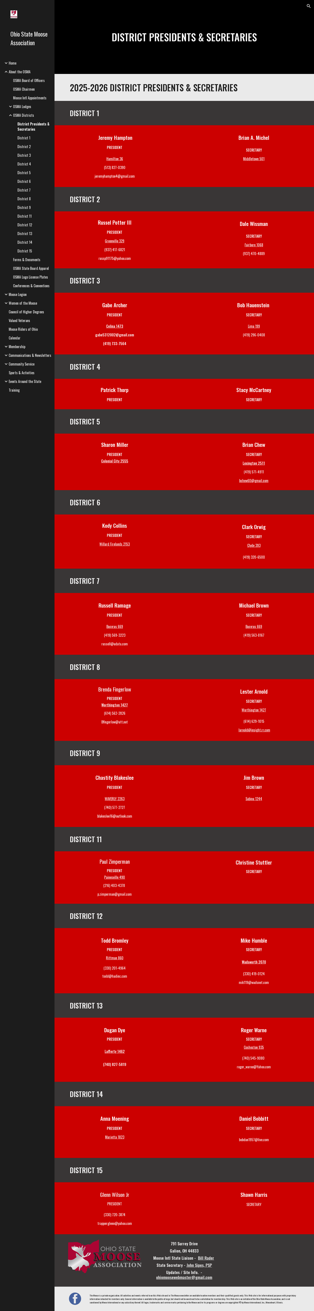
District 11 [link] (24, 216)
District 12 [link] (24, 224)
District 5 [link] (24, 172)
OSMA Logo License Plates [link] (30, 277)
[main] (184, 37)
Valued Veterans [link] (19, 320)
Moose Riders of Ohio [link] (23, 329)
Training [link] (14, 390)
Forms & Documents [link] (26, 259)
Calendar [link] (14, 338)
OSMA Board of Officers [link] (29, 80)
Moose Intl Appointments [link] (29, 97)
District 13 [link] (24, 233)
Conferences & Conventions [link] (31, 285)
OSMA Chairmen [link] (24, 89)
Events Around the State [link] (25, 381)
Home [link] (12, 63)
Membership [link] (17, 346)
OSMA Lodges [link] (22, 106)
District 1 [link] (23, 137)
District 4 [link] (24, 164)
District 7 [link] (24, 190)
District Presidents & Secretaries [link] (33, 126)
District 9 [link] (24, 207)
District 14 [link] (24, 242)
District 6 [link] (24, 181)
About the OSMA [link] (20, 71)
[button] (309, 6)
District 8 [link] (24, 198)
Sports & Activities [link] (21, 372)
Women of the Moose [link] (23, 303)
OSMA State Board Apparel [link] (31, 268)
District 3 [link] (24, 155)
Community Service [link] (21, 364)
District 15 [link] (24, 251)
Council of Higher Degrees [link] (26, 311)
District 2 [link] (24, 146)
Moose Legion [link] (18, 294)
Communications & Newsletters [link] (30, 355)
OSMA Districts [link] (23, 115)
